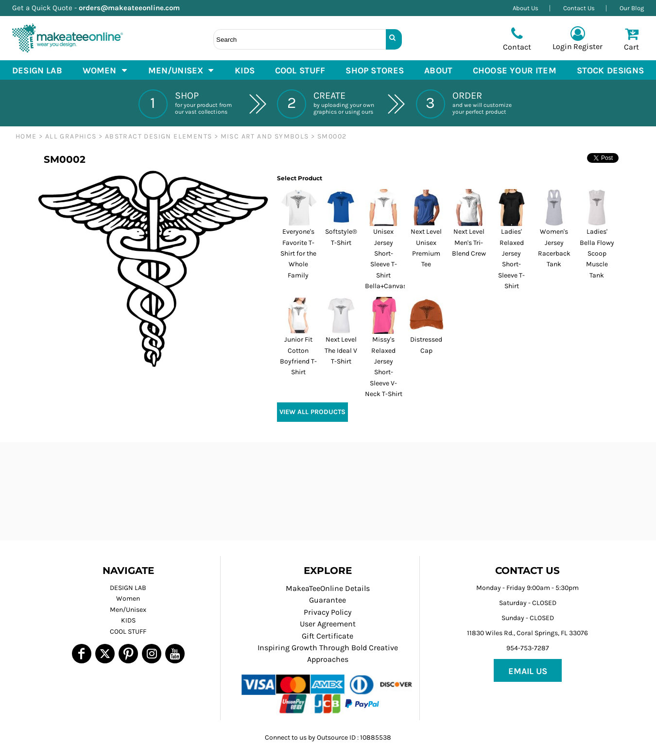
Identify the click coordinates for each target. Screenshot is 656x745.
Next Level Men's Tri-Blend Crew (469, 242)
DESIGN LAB (128, 588)
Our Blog (632, 8)
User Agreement (328, 623)
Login (562, 46)
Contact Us (579, 8)
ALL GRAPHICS (71, 136)
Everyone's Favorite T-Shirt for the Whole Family (298, 253)
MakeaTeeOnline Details (328, 588)
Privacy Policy (327, 612)
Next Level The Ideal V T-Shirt (341, 350)
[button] (105, 70)
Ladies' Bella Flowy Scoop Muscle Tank (597, 253)
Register (588, 46)
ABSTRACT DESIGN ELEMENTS (158, 136)
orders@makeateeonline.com (133, 7)
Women (128, 598)
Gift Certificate (327, 636)
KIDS (128, 620)
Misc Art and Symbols (265, 136)
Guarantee (327, 600)
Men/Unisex (128, 610)
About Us (525, 8)
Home (26, 136)
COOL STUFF (128, 631)
